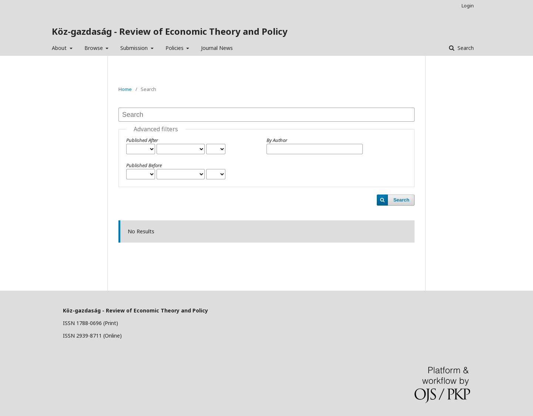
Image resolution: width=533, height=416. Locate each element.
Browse (94, 47)
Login (468, 5)
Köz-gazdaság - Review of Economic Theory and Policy (170, 31)
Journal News (217, 47)
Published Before (144, 165)
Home (125, 89)
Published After (142, 140)
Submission (134, 47)
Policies (175, 47)
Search (465, 47)
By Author (276, 140)
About (60, 47)
